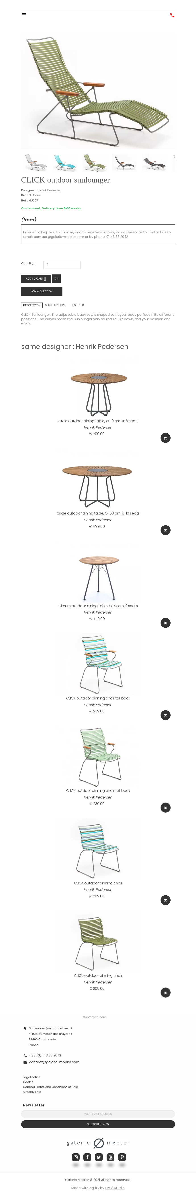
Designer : (28, 190)
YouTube (110, 1150)
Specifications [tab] (55, 305)
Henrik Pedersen (49, 190)
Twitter (99, 1150)
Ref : (24, 201)
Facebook (87, 1150)
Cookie (28, 1075)
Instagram (76, 1150)
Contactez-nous (95, 1010)
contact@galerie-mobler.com (59, 236)
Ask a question (41, 291)
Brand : (26, 195)
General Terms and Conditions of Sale (50, 1080)
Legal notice (32, 1070)
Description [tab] (32, 305)
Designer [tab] (77, 305)
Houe (37, 195)
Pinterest (122, 1150)
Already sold (32, 1085)
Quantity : (28, 264)
